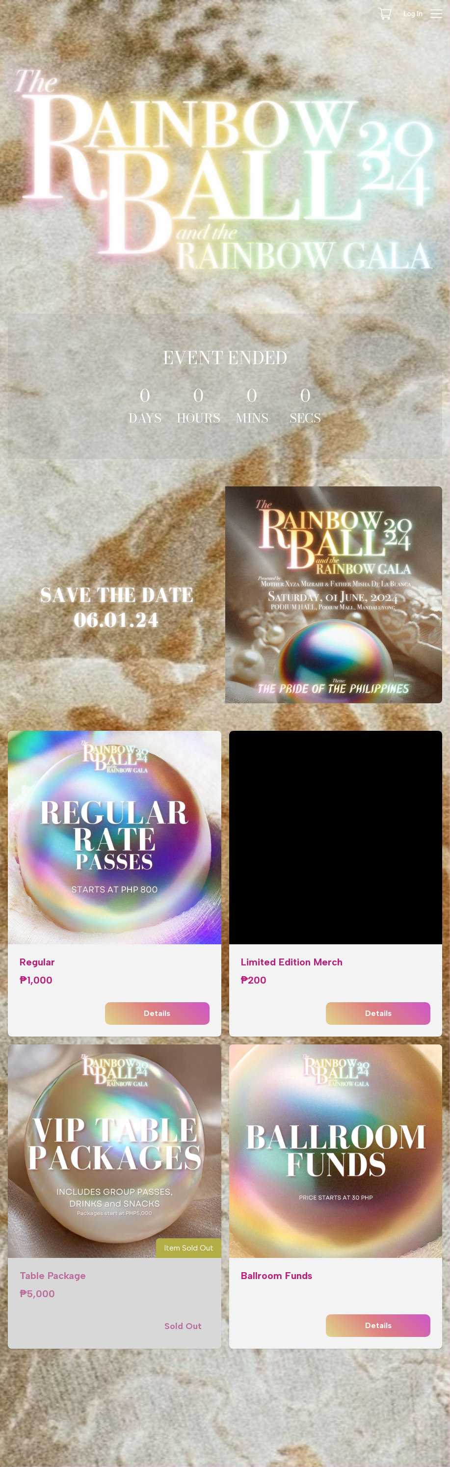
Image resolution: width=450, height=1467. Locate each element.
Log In (413, 14)
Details (157, 1013)
